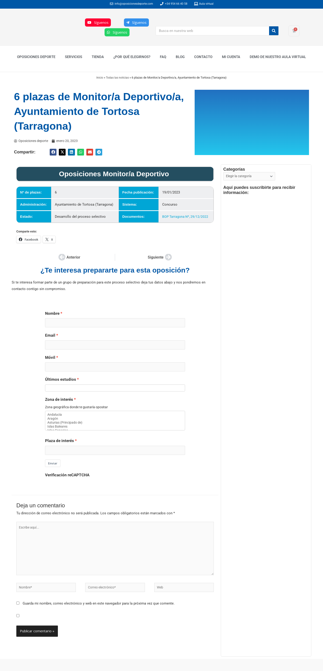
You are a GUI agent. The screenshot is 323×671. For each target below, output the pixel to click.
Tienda (98, 57)
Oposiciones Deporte (36, 57)
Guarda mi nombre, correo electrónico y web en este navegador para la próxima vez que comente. (99, 614)
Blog (180, 57)
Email (50, 336)
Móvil (50, 359)
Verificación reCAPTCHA (67, 481)
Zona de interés (59, 402)
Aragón (115, 422)
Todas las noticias (118, 77)
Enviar (52, 469)
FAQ (163, 57)
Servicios (73, 57)
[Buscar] (273, 30)
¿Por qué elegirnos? (131, 57)
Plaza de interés (59, 446)
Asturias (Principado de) (115, 427)
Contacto (203, 57)
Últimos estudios (60, 382)
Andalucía (115, 418)
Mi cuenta (231, 57)
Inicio (99, 77)
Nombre (52, 313)
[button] (53, 152)
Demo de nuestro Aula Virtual (278, 57)
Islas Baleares (115, 431)
